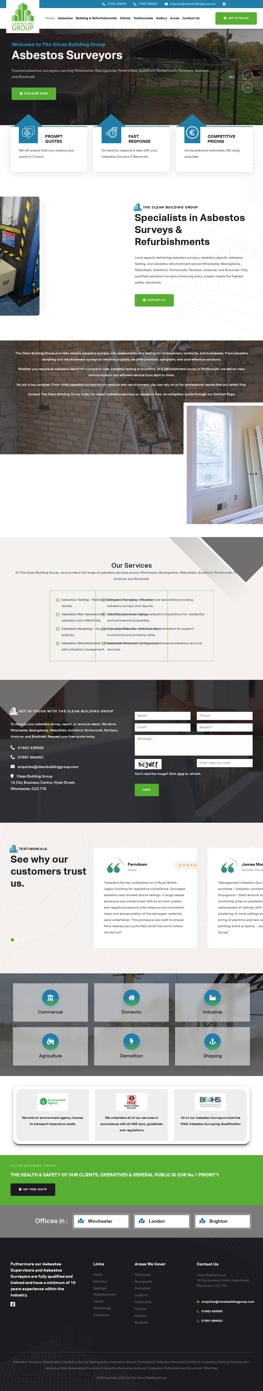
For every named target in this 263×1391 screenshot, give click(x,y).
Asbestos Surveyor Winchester (36, 1362)
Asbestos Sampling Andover (125, 1368)
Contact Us (191, 18)
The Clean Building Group (148, 1377)
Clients (125, 18)
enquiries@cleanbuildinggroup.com (193, 3)
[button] (247, 75)
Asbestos (65, 18)
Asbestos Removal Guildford (178, 1362)
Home (50, 18)
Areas (174, 18)
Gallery (161, 18)
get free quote (33, 1189)
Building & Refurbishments (96, 18)
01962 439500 (116, 3)
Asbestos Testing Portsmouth (225, 1362)
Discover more (34, 94)
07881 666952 (148, 3)
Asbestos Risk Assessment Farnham (73, 1368)
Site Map (211, 1368)
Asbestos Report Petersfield (132, 1362)
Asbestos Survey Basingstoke (85, 1362)
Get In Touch (236, 18)
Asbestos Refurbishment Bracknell (175, 1368)
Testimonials (143, 18)
